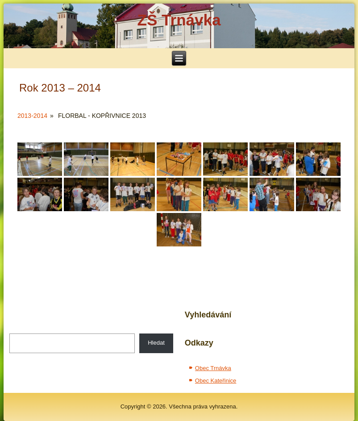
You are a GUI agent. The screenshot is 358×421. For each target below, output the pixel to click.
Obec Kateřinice (216, 380)
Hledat (156, 342)
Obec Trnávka (213, 368)
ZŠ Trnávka (179, 20)
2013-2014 (32, 115)
